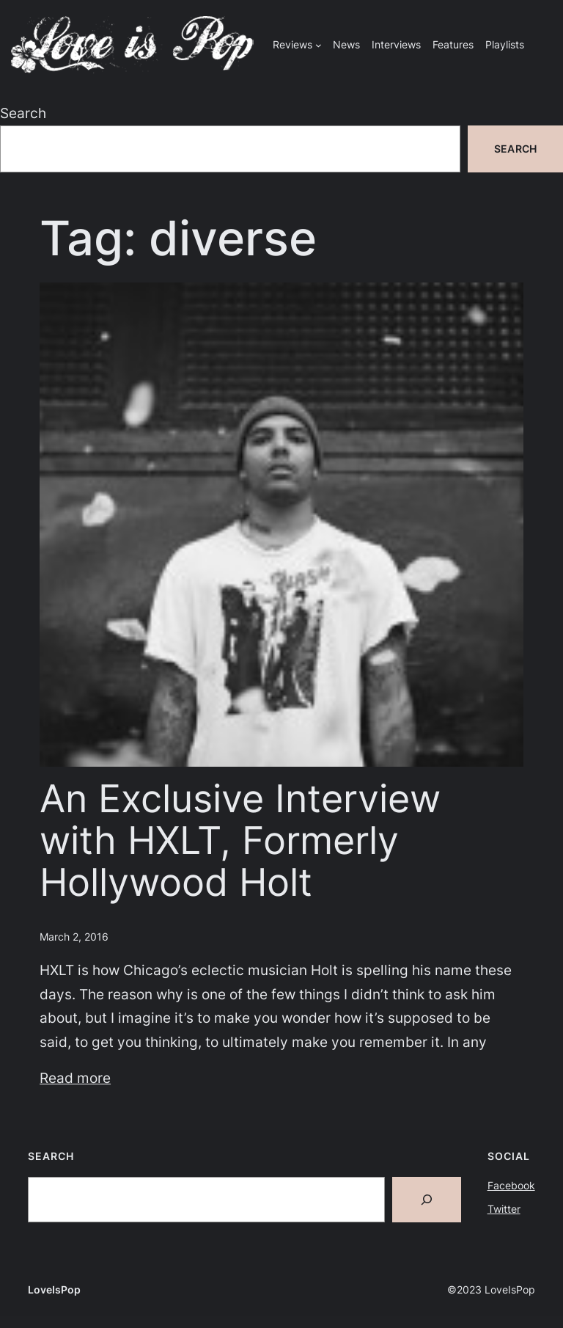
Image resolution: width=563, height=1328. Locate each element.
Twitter (503, 1209)
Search (23, 113)
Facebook (511, 1185)
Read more (75, 1078)
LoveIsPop (54, 1289)
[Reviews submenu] (318, 45)
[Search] (426, 1199)
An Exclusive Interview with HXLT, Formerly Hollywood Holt (240, 841)
